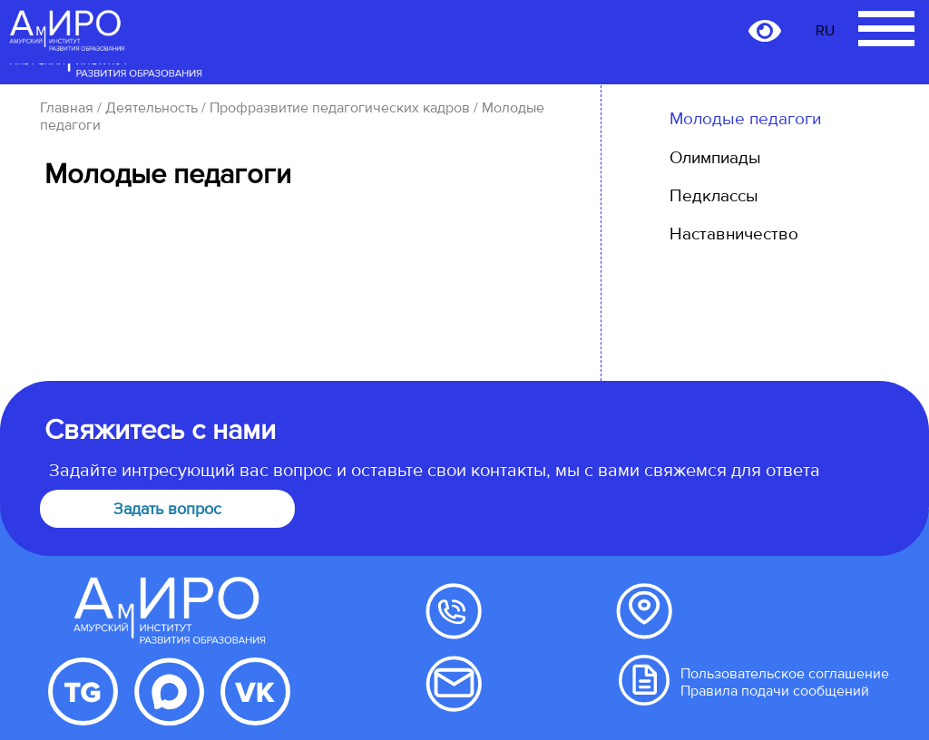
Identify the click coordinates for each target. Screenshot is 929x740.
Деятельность (151, 108)
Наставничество (734, 234)
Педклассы (714, 196)
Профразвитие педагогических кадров (340, 108)
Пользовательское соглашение (784, 674)
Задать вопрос (167, 509)
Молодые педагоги (745, 119)
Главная (66, 108)
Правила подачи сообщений (774, 691)
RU (825, 31)
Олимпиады (715, 158)
